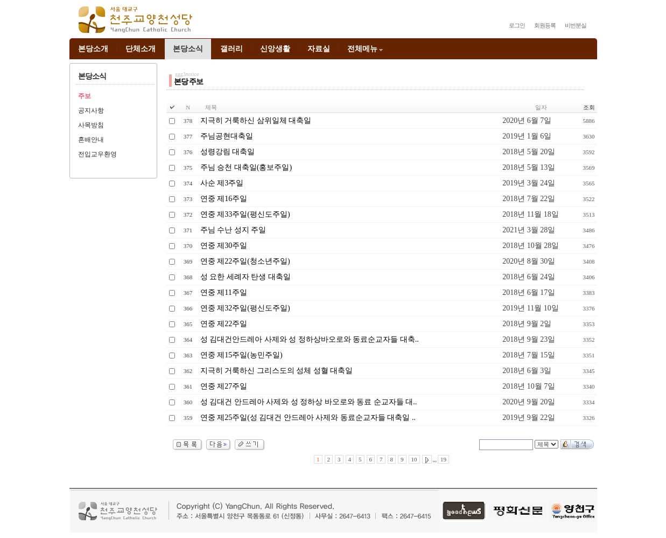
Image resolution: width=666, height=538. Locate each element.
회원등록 (545, 25)
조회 (589, 107)
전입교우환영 (97, 154)
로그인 (517, 25)
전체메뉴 (365, 49)
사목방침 (91, 125)
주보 (84, 96)
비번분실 (575, 25)
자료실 (318, 49)
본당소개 (93, 49)
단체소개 (140, 49)
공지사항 (91, 110)
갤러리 (231, 49)
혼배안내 (91, 139)
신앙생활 (275, 49)
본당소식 (188, 49)
